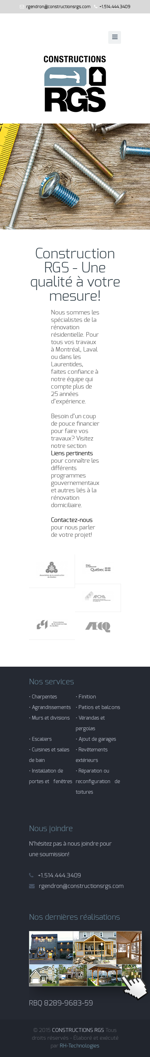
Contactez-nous (72, 520)
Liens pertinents (72, 453)
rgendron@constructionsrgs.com (58, 7)
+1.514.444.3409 (114, 7)
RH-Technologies (79, 1046)
